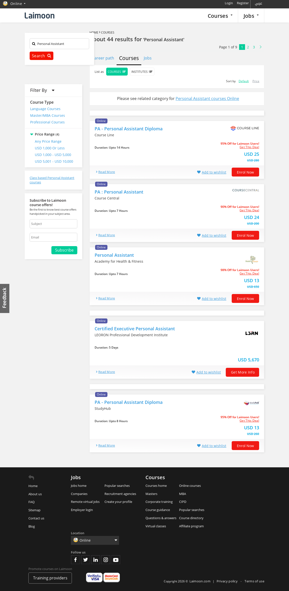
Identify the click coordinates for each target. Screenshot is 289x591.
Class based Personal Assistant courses (52, 180)
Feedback (5, 298)
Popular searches (117, 485)
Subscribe (64, 250)
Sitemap (34, 510)
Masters (151, 494)
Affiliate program (191, 526)
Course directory (191, 518)
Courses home (156, 485)
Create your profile (118, 501)
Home (93, 32)
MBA (182, 494)
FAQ (31, 502)
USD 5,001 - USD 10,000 (54, 161)
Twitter (85, 559)
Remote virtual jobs (85, 501)
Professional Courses (47, 122)
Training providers (50, 578)
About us (35, 494)
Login (229, 3)
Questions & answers (160, 518)
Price (255, 81)
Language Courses (45, 108)
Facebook (75, 559)
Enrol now (245, 172)
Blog (31, 526)
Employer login (82, 510)
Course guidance (157, 510)
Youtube (115, 559)
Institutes (142, 71)
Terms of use (254, 581)
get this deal (249, 147)
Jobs (251, 15)
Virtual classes (155, 526)
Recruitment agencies (120, 494)
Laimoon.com (199, 581)
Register (243, 3)
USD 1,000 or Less (50, 148)
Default (244, 81)
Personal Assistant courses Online (207, 98)
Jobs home (78, 485)
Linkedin (95, 559)
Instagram (105, 559)
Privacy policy (228, 581)
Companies (79, 494)
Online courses (190, 485)
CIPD (182, 501)
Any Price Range (48, 141)
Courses (220, 15)
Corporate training (159, 501)
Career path (103, 58)
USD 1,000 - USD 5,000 (53, 154)
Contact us (36, 518)
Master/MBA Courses (47, 115)
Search (41, 56)
